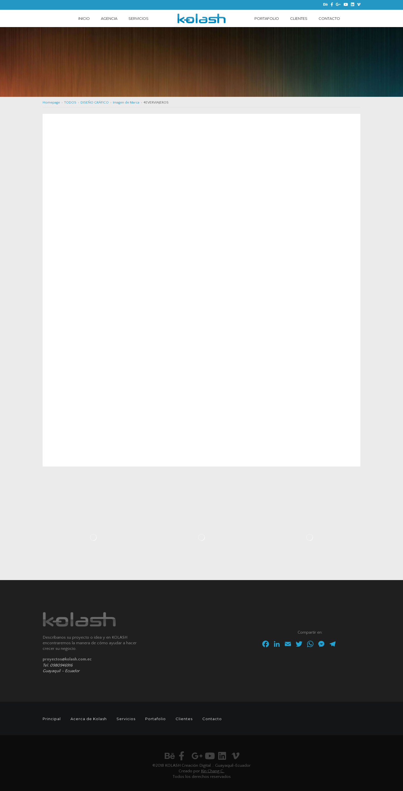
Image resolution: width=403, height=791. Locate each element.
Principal (52, 719)
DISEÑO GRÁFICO (95, 102)
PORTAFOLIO (266, 18)
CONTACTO (329, 18)
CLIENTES (298, 18)
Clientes (184, 719)
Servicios (125, 719)
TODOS (70, 102)
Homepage (51, 102)
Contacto (212, 719)
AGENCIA (109, 18)
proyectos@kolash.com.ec (67, 659)
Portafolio (155, 719)
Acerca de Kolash (89, 719)
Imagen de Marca (126, 102)
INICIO (84, 18)
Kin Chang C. (212, 771)
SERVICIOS (138, 18)
